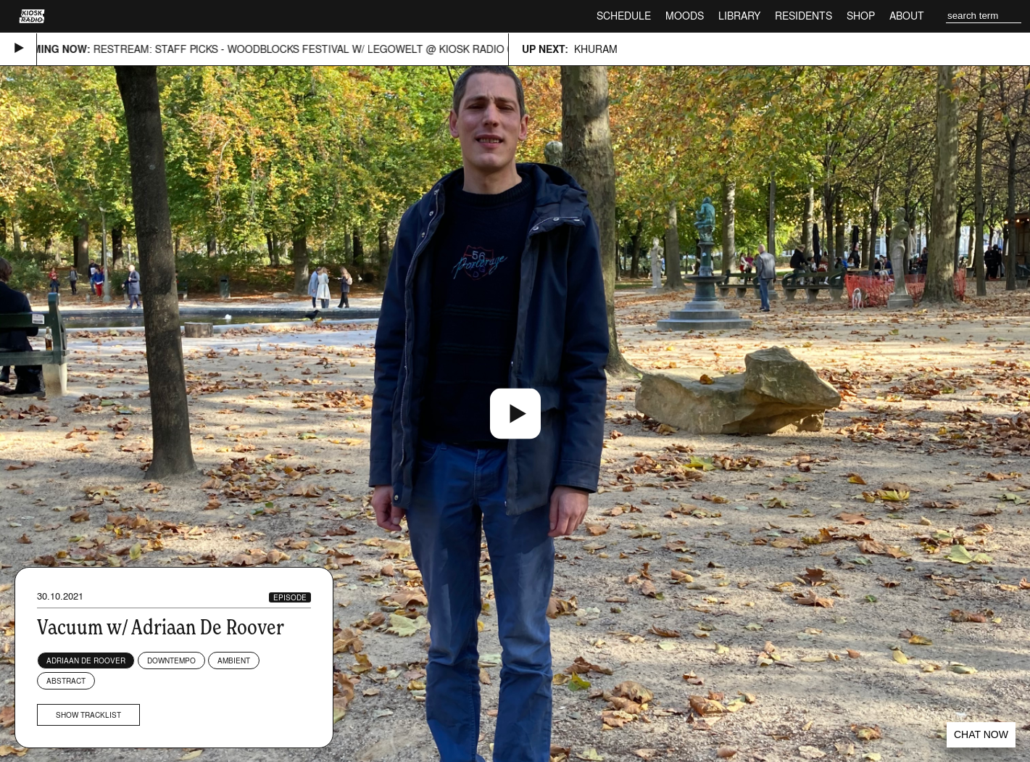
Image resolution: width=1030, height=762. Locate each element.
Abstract (66, 681)
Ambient (233, 660)
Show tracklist (88, 715)
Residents (803, 15)
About (906, 15)
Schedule (624, 15)
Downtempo (171, 660)
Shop (861, 15)
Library (739, 15)
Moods (684, 15)
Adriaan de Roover (85, 660)
